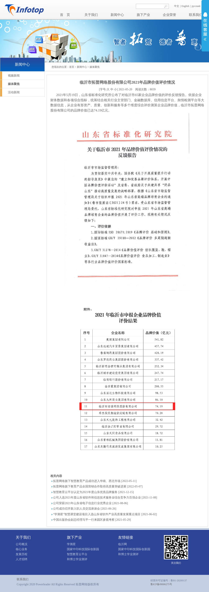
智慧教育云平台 (77, 554)
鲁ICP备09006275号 (161, 584)
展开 (205, 27)
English (185, 6)
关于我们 (91, 15)
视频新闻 (14, 75)
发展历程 (21, 554)
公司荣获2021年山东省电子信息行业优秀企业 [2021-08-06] (90, 503)
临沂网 (122, 544)
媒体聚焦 (95, 66)
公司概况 (21, 544)
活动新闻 (14, 92)
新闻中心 (117, 15)
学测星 (71, 544)
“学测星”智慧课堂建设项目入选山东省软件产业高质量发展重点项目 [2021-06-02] (105, 514)
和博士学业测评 (77, 559)
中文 (176, 6)
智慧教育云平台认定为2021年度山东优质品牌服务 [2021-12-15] (93, 492)
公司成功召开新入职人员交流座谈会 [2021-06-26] (84, 508)
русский (196, 6)
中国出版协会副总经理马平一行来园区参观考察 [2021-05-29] (92, 519)
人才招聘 (21, 559)
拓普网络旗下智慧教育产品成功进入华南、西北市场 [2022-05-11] (95, 481)
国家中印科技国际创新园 (83, 549)
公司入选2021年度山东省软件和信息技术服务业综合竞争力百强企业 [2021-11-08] (105, 497)
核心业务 (21, 549)
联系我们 (195, 15)
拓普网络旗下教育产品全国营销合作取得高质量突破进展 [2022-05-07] (98, 486)
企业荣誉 (169, 15)
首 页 (65, 15)
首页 (71, 66)
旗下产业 (143, 15)
